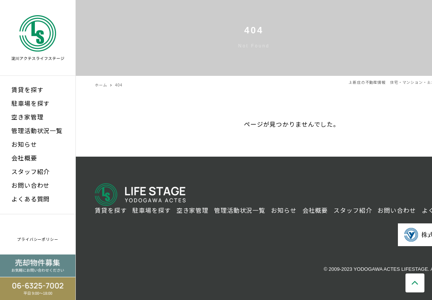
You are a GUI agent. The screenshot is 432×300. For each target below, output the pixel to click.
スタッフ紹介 (30, 172)
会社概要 (24, 158)
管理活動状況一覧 (37, 131)
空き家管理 (27, 117)
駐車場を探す (30, 104)
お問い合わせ (30, 185)
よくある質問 (30, 199)
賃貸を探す (27, 90)
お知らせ (24, 144)
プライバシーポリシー (37, 239)
